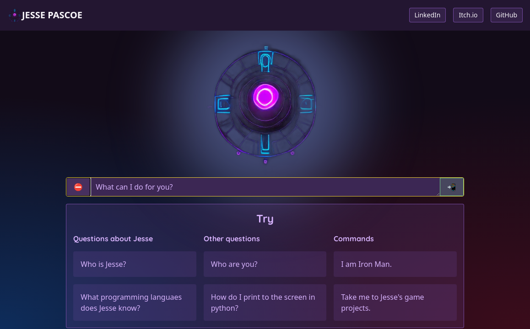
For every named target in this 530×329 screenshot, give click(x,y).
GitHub (507, 15)
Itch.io (468, 15)
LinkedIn (428, 15)
